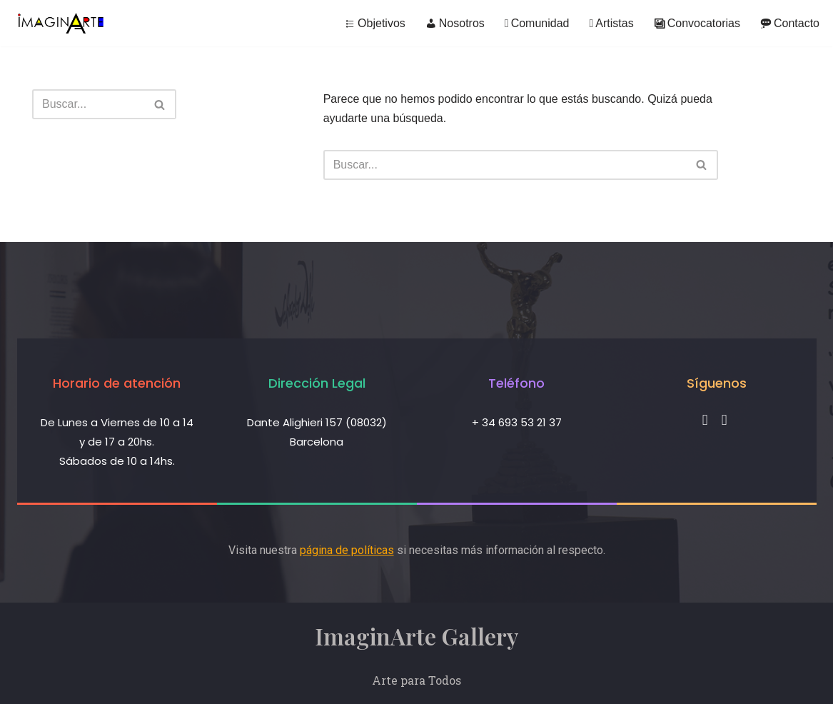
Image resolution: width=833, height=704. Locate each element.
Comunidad (537, 23)
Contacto (789, 23)
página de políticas (347, 550)
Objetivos (374, 23)
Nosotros (455, 23)
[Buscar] (88, 104)
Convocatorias (697, 23)
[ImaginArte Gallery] (61, 23)
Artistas (611, 23)
